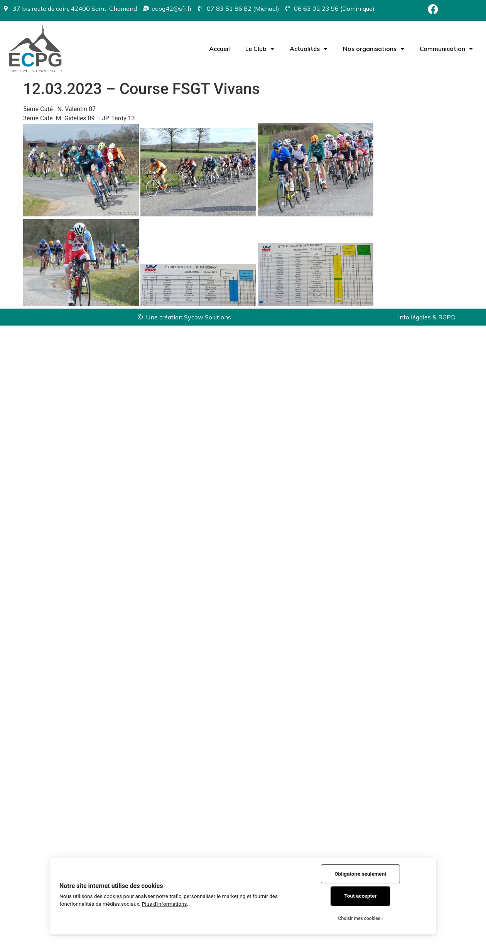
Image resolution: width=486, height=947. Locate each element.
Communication (446, 49)
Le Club (259, 49)
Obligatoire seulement (360, 874)
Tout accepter (360, 896)
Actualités (308, 49)
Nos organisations (373, 49)
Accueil (219, 48)
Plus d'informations (164, 904)
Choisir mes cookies (359, 918)
